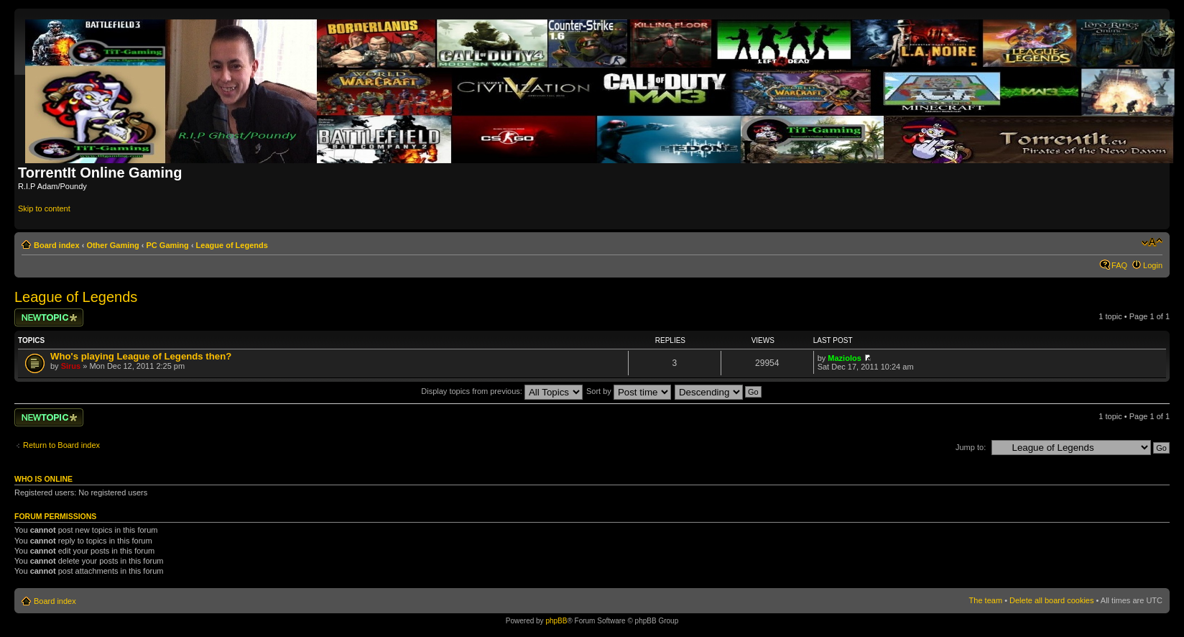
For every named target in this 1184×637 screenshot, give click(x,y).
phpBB (556, 621)
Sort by (628, 391)
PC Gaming (168, 245)
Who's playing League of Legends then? (140, 356)
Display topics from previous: (502, 391)
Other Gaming (112, 245)
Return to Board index (61, 445)
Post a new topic (48, 317)
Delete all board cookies (1051, 600)
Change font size (1152, 242)
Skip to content (44, 208)
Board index (57, 245)
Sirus (71, 366)
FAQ (1119, 265)
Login (1152, 265)
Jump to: (971, 447)
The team (985, 600)
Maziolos (844, 358)
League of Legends (232, 245)
